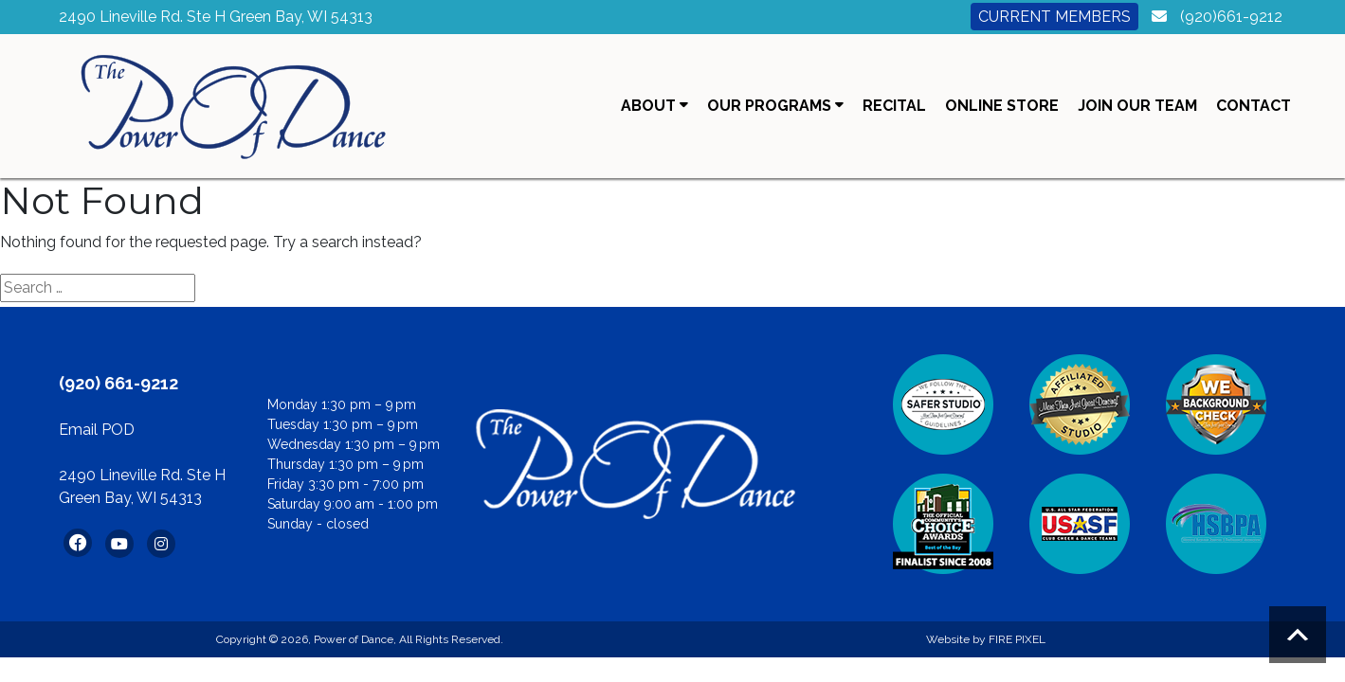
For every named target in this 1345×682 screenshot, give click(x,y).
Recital (894, 106)
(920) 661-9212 (118, 383)
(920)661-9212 (1231, 17)
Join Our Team (1137, 106)
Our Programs (775, 106)
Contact (1253, 106)
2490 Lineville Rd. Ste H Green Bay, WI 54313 (216, 17)
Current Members (1054, 17)
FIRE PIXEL (1017, 639)
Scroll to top (1297, 634)
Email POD (97, 430)
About (654, 106)
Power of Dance (353, 639)
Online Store (1002, 106)
